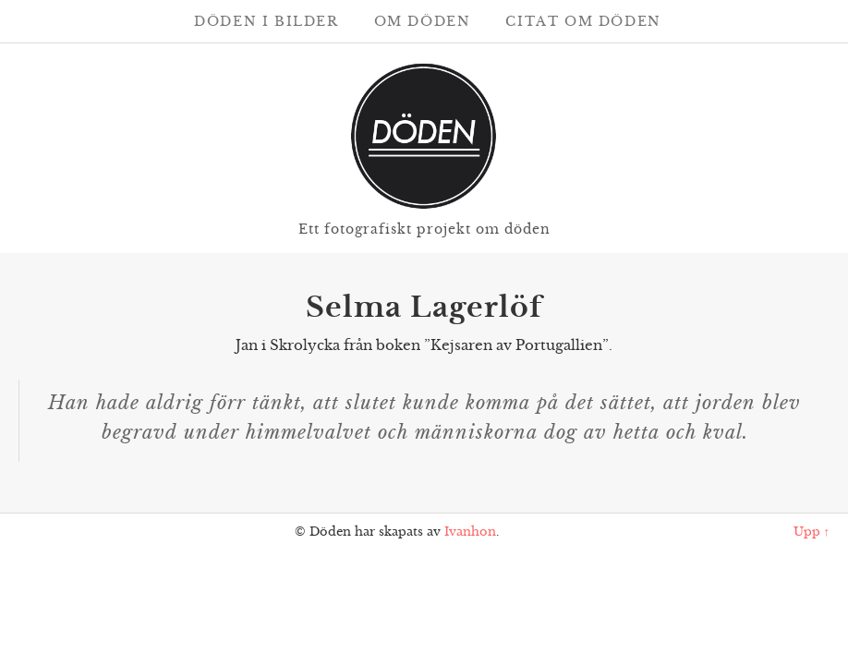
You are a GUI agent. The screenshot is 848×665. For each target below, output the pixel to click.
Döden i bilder (266, 21)
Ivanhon (470, 531)
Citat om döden (582, 21)
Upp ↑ (811, 531)
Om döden (422, 21)
